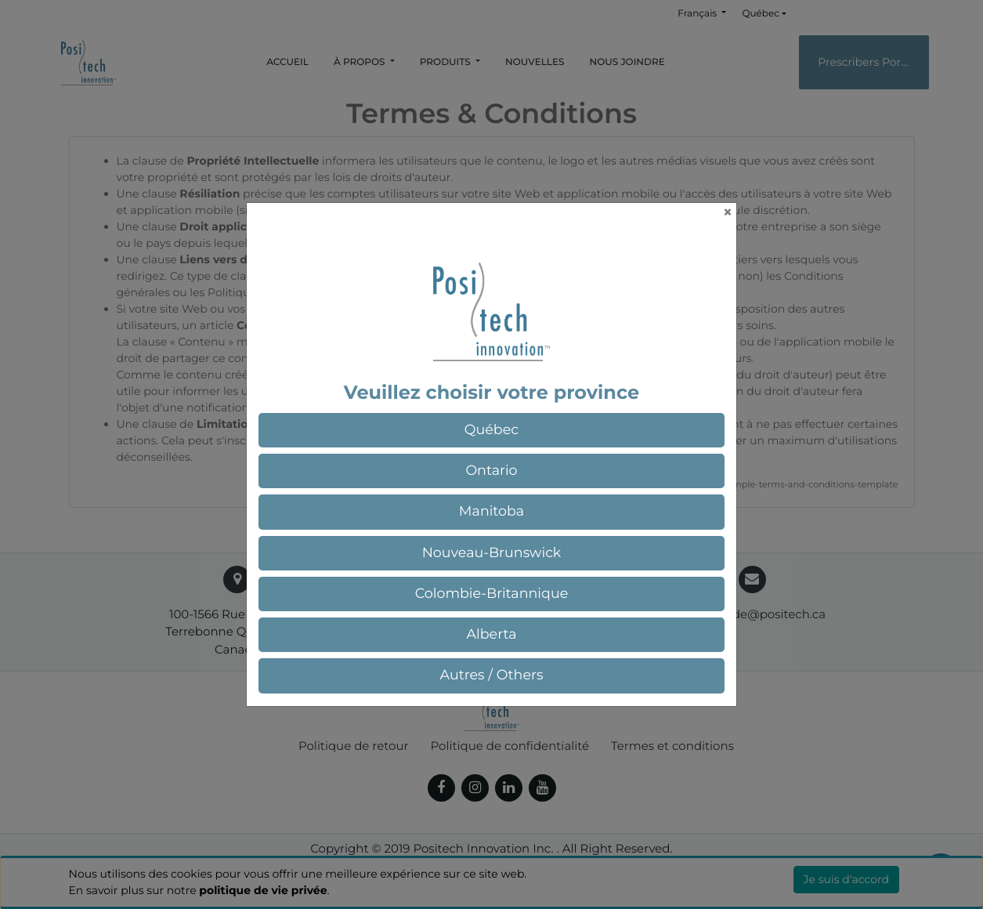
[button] (491, 430)
